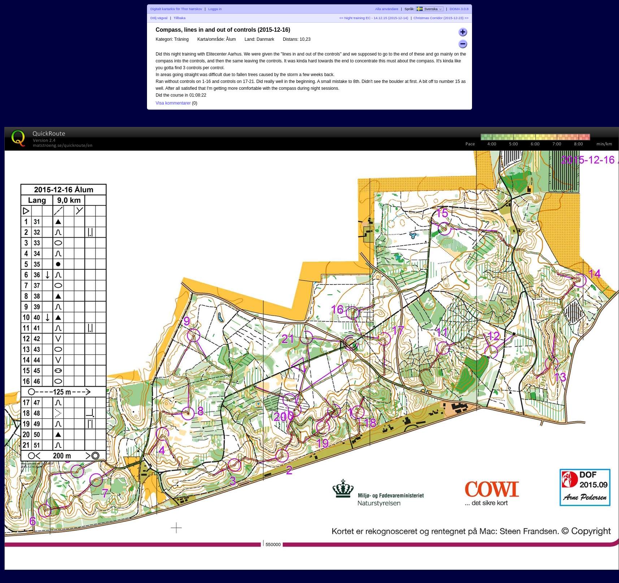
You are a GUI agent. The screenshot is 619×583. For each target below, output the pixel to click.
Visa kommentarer (173, 103)
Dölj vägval (159, 18)
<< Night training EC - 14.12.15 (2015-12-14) (373, 18)
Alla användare (386, 9)
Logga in (215, 9)
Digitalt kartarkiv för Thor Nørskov (176, 9)
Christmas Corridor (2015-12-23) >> (441, 18)
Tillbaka (180, 18)
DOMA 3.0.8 (459, 9)
